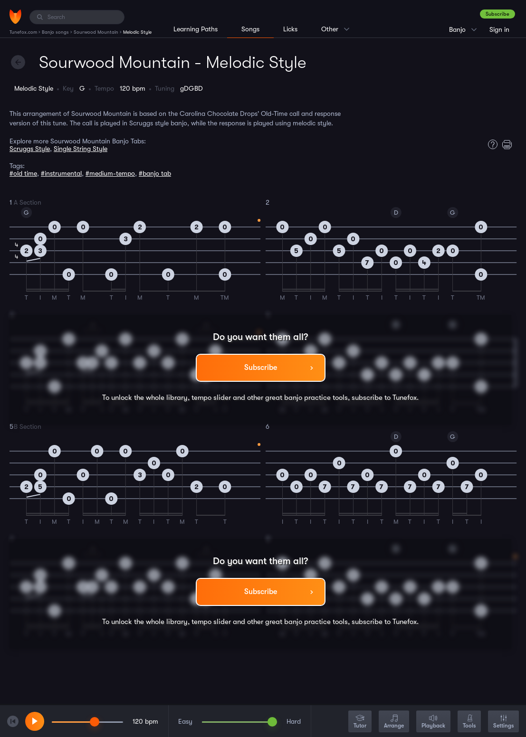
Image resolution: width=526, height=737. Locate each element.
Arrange (394, 722)
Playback (433, 722)
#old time (23, 173)
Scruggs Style (30, 148)
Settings (503, 722)
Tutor (360, 722)
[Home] (15, 16)
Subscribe (497, 14)
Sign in (499, 29)
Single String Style (80, 148)
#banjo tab (155, 173)
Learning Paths (195, 29)
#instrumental (61, 173)
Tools (469, 722)
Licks (290, 29)
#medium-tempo (110, 173)
